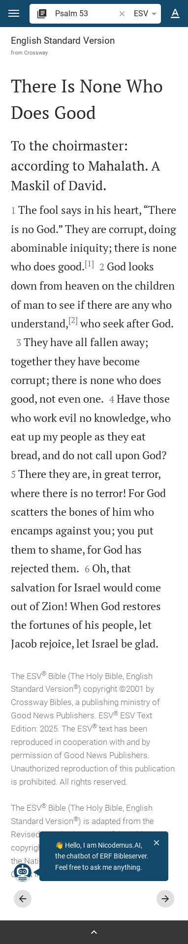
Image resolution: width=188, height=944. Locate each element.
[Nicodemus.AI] (22, 872)
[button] (13, 13)
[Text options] (175, 14)
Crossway (36, 52)
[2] (73, 320)
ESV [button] (147, 14)
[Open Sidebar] (94, 932)
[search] (86, 13)
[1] (89, 263)
